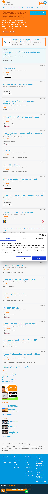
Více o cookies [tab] (39, 238)
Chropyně (13, 379)
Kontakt (27, 459)
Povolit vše (39, 258)
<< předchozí (7, 367)
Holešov (13, 375)
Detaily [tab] (24, 238)
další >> (26, 367)
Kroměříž (4, 374)
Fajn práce (38, 472)
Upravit (23, 258)
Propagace (16, 467)
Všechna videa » (6, 436)
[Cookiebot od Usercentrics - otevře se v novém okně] (41, 235)
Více (12, 28)
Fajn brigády (39, 462)
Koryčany (13, 374)
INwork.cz (38, 468)
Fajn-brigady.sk (40, 477)
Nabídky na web (29, 471)
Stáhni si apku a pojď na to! (16, 489)
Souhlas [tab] (8, 238)
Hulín (3, 379)
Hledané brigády (7, 462)
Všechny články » (7, 414)
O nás (27, 462)
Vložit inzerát (17, 459)
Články (4, 459)
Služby (16, 464)
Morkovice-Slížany (7, 381)
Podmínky (28, 464)
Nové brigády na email (38, 12)
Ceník (15, 462)
